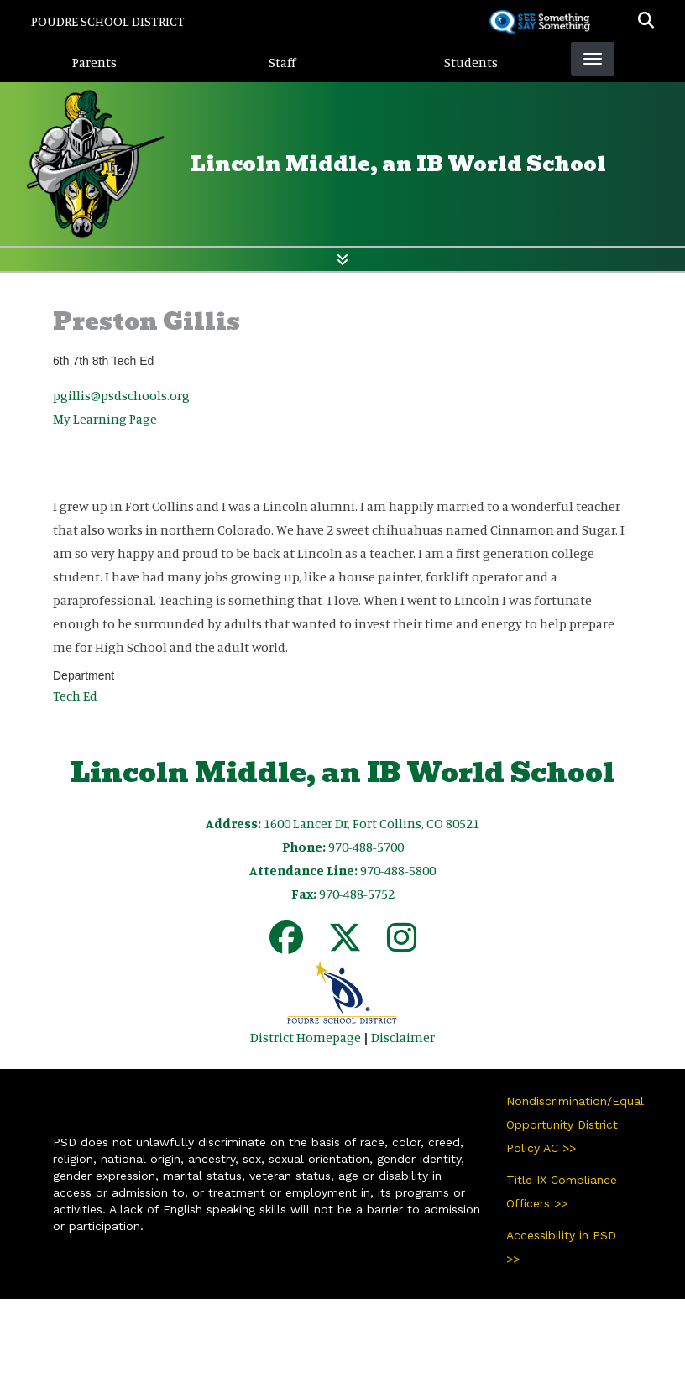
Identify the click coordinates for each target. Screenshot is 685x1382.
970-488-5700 (366, 846)
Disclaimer (403, 1037)
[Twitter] (345, 944)
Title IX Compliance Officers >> (561, 1191)
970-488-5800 (398, 870)
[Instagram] (401, 944)
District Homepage (305, 1037)
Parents (94, 62)
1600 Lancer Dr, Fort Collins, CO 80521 (371, 823)
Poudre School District (108, 21)
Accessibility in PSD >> (561, 1246)
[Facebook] (286, 944)
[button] (646, 21)
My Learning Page (105, 418)
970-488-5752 (357, 893)
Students (471, 62)
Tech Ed (75, 695)
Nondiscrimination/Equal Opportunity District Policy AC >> (569, 1124)
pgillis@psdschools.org (121, 395)
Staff (282, 62)
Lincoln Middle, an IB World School (398, 164)
